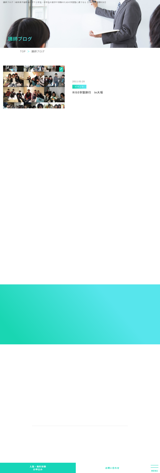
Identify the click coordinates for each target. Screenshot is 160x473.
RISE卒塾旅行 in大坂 (87, 92)
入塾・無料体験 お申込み (38, 468)
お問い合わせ (112, 467)
